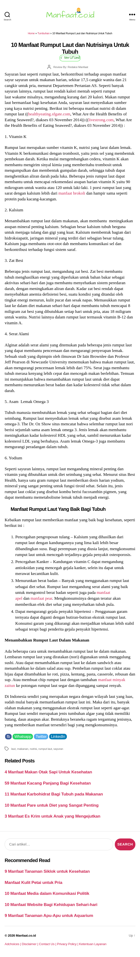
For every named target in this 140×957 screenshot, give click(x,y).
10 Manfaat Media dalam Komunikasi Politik (47, 893)
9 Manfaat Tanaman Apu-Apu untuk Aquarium (49, 915)
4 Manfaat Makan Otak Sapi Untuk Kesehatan (48, 771)
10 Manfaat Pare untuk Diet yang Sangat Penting (51, 805)
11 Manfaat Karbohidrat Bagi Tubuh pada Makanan (54, 794)
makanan (22, 748)
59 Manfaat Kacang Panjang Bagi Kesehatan (48, 783)
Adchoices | (13, 944)
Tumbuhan (43, 33)
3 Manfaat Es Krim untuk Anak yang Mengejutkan (52, 816)
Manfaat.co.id (26, 935)
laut (13, 748)
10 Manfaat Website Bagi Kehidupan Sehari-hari (51, 904)
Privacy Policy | (68, 944)
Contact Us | (48, 944)
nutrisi (33, 748)
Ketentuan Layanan (92, 944)
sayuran (58, 748)
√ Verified (70, 57)
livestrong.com (101, 119)
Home (31, 33)
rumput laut (45, 748)
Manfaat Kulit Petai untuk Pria (33, 882)
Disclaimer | (30, 944)
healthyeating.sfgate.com (49, 113)
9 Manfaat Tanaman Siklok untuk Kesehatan (47, 871)
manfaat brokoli (71, 193)
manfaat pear (41, 598)
